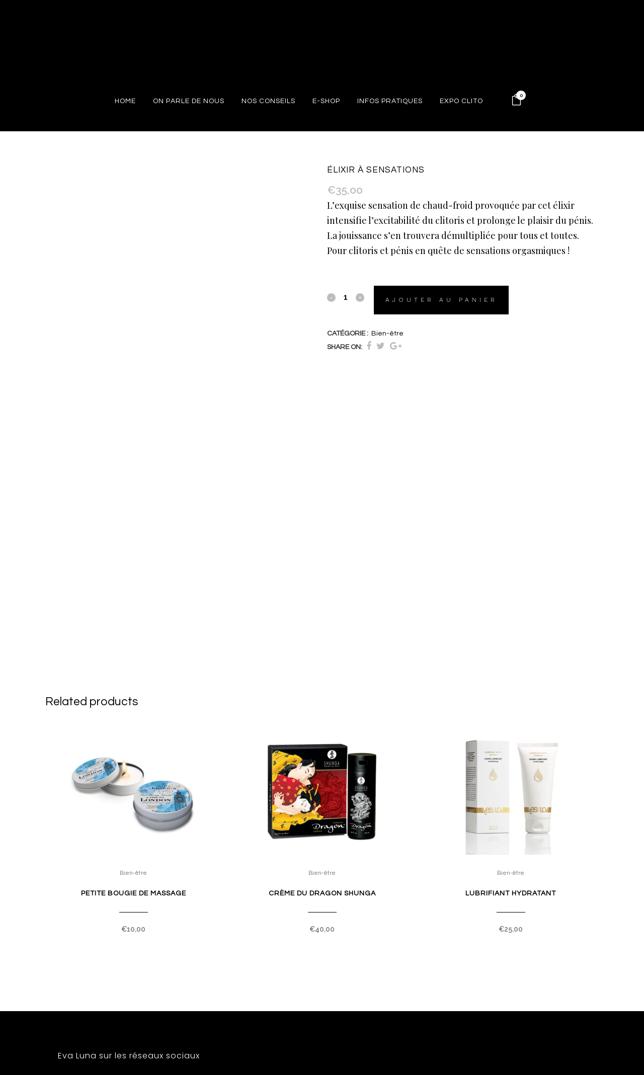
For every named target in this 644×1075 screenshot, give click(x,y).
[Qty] (346, 297)
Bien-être (387, 333)
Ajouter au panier (442, 299)
